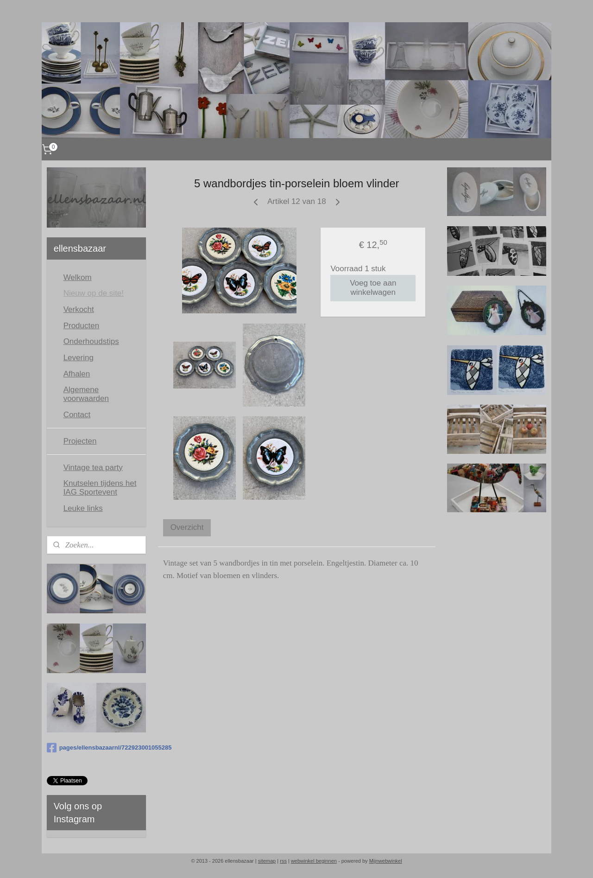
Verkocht (78, 309)
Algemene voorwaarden (86, 394)
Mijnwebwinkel (385, 861)
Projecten (80, 441)
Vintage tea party (93, 467)
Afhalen (76, 373)
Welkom (77, 277)
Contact (77, 414)
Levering (78, 357)
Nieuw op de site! (93, 293)
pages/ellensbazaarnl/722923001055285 (96, 747)
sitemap (267, 861)
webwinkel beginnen (314, 861)
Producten (81, 325)
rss (283, 861)
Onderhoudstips (91, 341)
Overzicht (186, 527)
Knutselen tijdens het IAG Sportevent (100, 487)
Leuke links (83, 508)
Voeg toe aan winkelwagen (373, 288)
